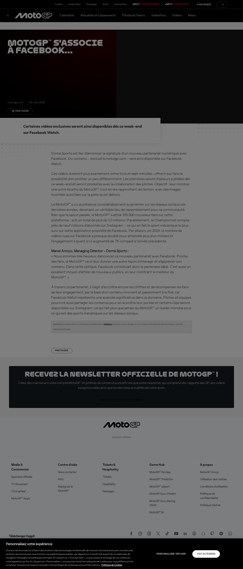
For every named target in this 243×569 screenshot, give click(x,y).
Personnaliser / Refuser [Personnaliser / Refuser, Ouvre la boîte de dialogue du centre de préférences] (171, 554)
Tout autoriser (206, 554)
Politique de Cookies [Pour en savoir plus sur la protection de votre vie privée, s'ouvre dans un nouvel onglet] (111, 565)
